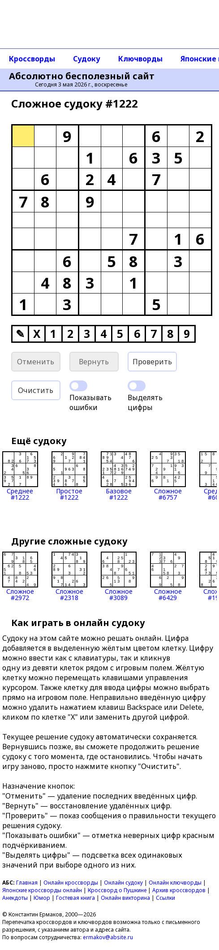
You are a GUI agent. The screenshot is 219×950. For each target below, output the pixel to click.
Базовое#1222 (119, 476)
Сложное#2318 (69, 576)
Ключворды (140, 59)
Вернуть (94, 362)
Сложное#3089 (119, 576)
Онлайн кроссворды (70, 882)
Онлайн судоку (123, 882)
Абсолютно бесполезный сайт (82, 76)
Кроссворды (32, 59)
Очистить (35, 390)
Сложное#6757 (168, 476)
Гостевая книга (75, 898)
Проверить (152, 362)
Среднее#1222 (20, 476)
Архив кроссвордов (179, 890)
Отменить (35, 362)
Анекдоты (15, 898)
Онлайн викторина (125, 898)
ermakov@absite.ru (108, 937)
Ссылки (165, 898)
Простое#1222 (69, 476)
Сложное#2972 (20, 576)
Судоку (86, 59)
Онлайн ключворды (175, 882)
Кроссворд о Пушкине (117, 890)
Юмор (42, 898)
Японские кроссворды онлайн (42, 890)
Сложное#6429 (168, 576)
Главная (27, 882)
